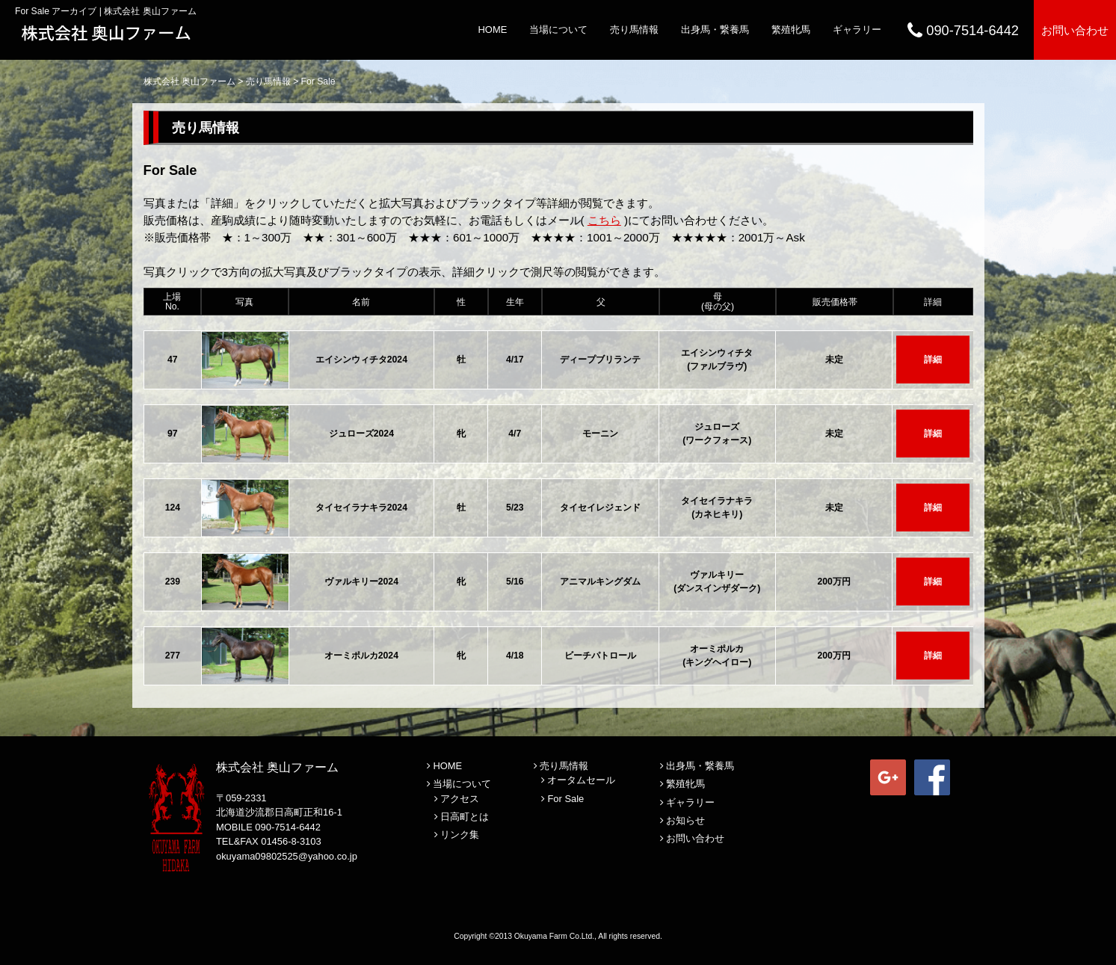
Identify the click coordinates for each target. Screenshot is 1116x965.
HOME (493, 29)
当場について (558, 29)
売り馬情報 (634, 29)
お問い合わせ (1075, 30)
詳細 (933, 359)
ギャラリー (857, 29)
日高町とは (464, 816)
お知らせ (685, 820)
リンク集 (459, 834)
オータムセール (581, 780)
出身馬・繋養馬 (715, 29)
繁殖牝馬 (790, 29)
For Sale (565, 798)
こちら (604, 220)
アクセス (459, 798)
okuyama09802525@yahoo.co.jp (286, 856)
